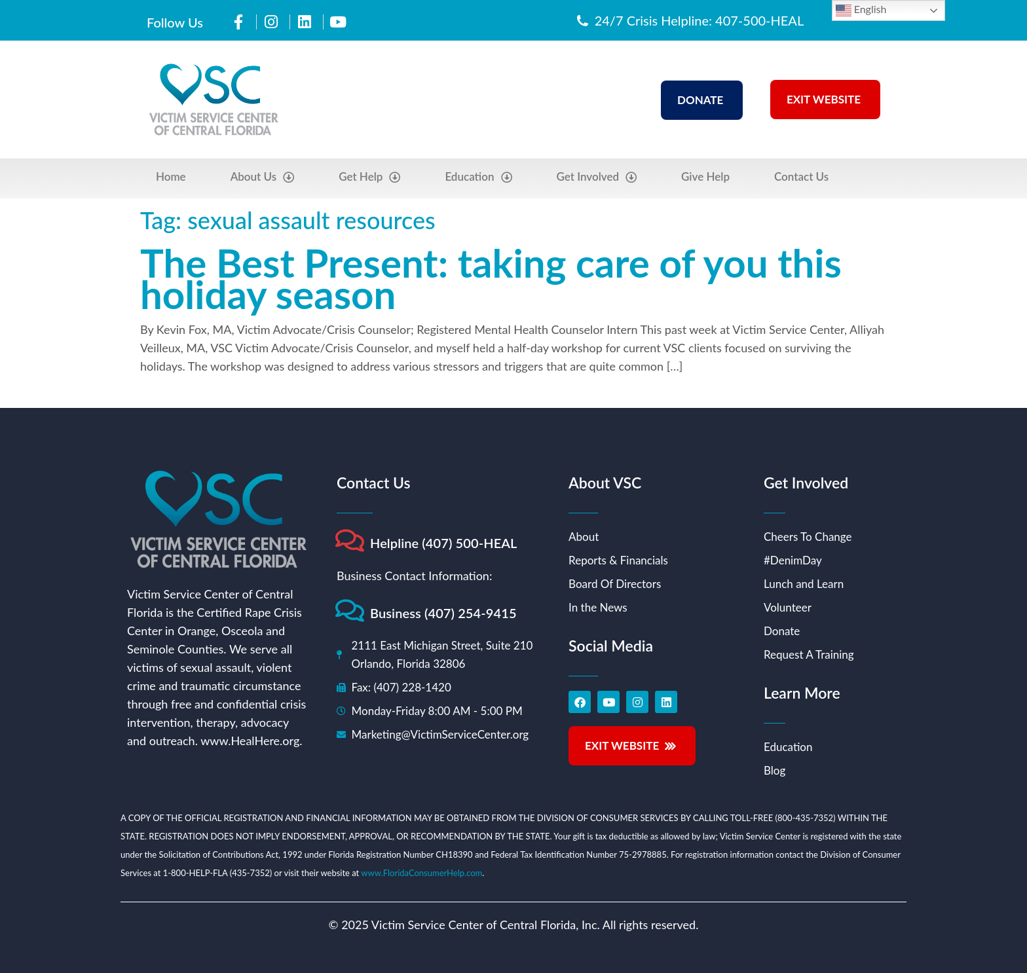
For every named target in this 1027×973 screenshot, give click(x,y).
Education (478, 177)
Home (171, 176)
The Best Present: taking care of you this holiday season (491, 278)
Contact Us (801, 176)
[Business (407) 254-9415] (349, 610)
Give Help (705, 176)
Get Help (369, 177)
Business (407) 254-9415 (443, 613)
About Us (263, 177)
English (861, 10)
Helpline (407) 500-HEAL (443, 543)
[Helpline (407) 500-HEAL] (349, 540)
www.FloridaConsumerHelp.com (421, 873)
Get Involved (597, 177)
